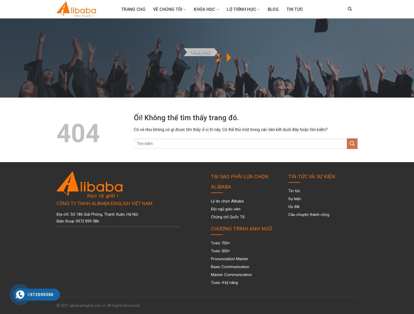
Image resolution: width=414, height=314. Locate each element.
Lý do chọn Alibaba (227, 201)
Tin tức (294, 9)
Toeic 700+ (220, 243)
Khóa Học (206, 9)
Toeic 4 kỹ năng (224, 282)
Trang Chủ (133, 9)
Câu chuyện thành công (308, 214)
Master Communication (231, 274)
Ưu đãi (293, 206)
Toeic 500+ (220, 251)
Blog (273, 9)
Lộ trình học (243, 9)
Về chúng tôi (169, 9)
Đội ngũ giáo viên (226, 209)
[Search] (349, 9)
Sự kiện (294, 198)
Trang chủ (200, 52)
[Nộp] (352, 143)
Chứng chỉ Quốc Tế (227, 217)
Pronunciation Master (229, 259)
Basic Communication (230, 266)
